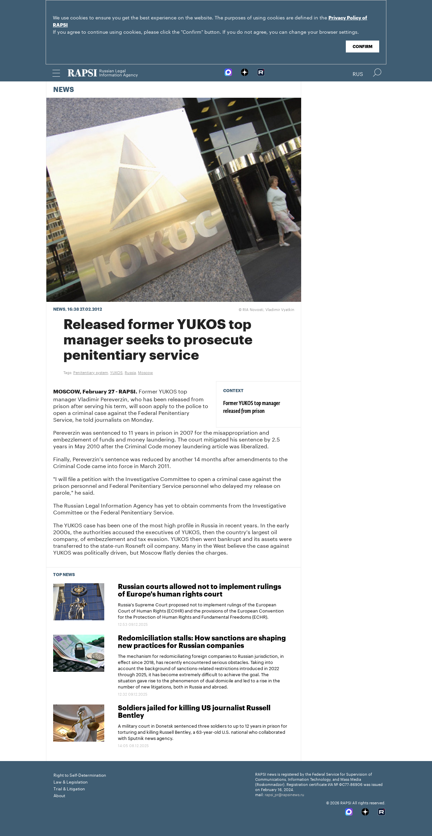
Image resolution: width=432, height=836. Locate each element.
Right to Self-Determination (79, 774)
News (63, 90)
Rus (358, 73)
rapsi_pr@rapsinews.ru (284, 794)
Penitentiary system (90, 372)
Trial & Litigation (69, 788)
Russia (130, 372)
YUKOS (116, 372)
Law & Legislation (70, 781)
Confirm (362, 47)
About (59, 795)
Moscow (145, 372)
